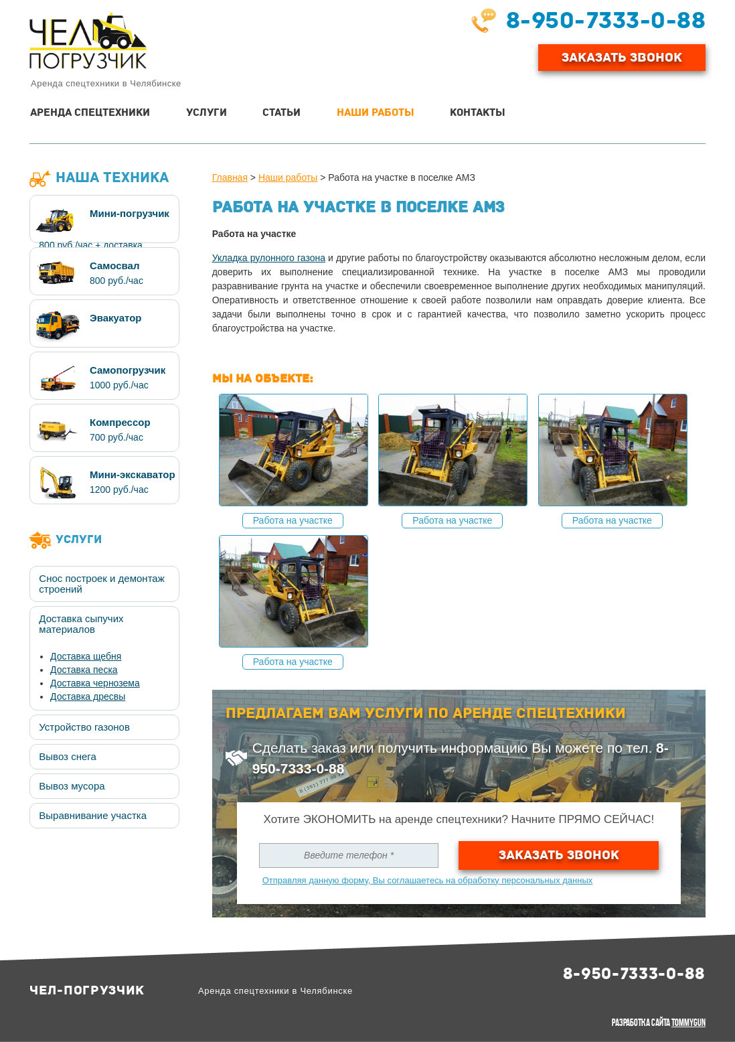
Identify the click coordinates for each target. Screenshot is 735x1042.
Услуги (206, 112)
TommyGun (688, 1022)
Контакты (477, 112)
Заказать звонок (559, 855)
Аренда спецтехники (90, 112)
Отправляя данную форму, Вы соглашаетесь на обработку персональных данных (427, 880)
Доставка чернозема (95, 683)
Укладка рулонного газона (268, 257)
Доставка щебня (85, 656)
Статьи (281, 112)
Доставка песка (84, 669)
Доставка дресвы (87, 696)
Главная (230, 177)
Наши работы (375, 112)
